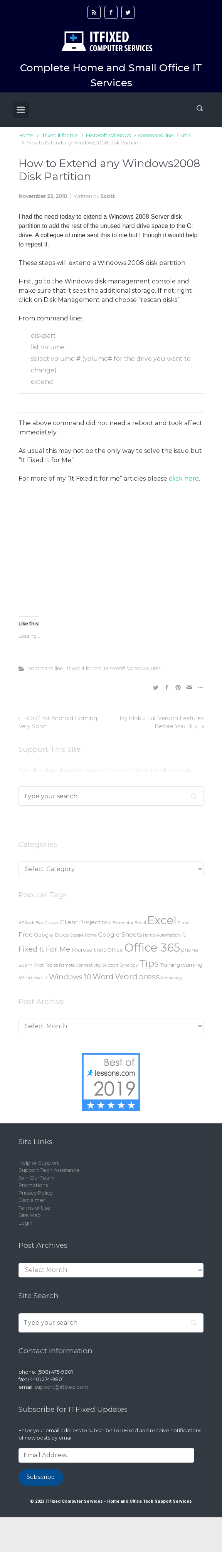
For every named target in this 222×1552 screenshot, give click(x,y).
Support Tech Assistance (49, 1170)
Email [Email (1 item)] (140, 922)
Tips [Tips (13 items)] (149, 963)
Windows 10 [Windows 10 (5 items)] (70, 976)
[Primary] (21, 110)
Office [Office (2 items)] (115, 950)
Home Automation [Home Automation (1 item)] (161, 935)
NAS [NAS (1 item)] (101, 950)
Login (25, 1223)
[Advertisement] (111, 558)
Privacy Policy (35, 1193)
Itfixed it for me (60, 135)
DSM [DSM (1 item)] (106, 922)
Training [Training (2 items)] (170, 965)
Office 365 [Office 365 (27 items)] (152, 947)
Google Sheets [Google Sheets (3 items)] (120, 934)
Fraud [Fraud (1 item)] (184, 922)
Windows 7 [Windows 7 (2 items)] (33, 977)
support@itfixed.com (61, 1387)
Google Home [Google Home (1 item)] (83, 935)
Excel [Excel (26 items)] (162, 920)
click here (184, 478)
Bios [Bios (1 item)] (39, 922)
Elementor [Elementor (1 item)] (123, 922)
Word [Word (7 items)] (103, 976)
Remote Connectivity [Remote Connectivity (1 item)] (80, 965)
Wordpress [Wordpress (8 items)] (137, 976)
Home (26, 135)
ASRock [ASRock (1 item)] (26, 922)
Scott (108, 196)
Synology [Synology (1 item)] (128, 965)
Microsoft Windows (108, 135)
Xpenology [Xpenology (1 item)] (171, 977)
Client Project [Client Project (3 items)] (80, 922)
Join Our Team (36, 1178)
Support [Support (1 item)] (110, 965)
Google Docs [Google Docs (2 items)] (51, 935)
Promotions (33, 1185)
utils (185, 135)
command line (155, 135)
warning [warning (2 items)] (191, 965)
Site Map (29, 1215)
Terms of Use (34, 1208)
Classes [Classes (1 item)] (52, 922)
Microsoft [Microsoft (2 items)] (83, 950)
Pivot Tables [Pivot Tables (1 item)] (46, 965)
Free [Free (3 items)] (25, 934)
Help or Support (38, 1163)
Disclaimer (31, 1200)
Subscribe (41, 1476)
